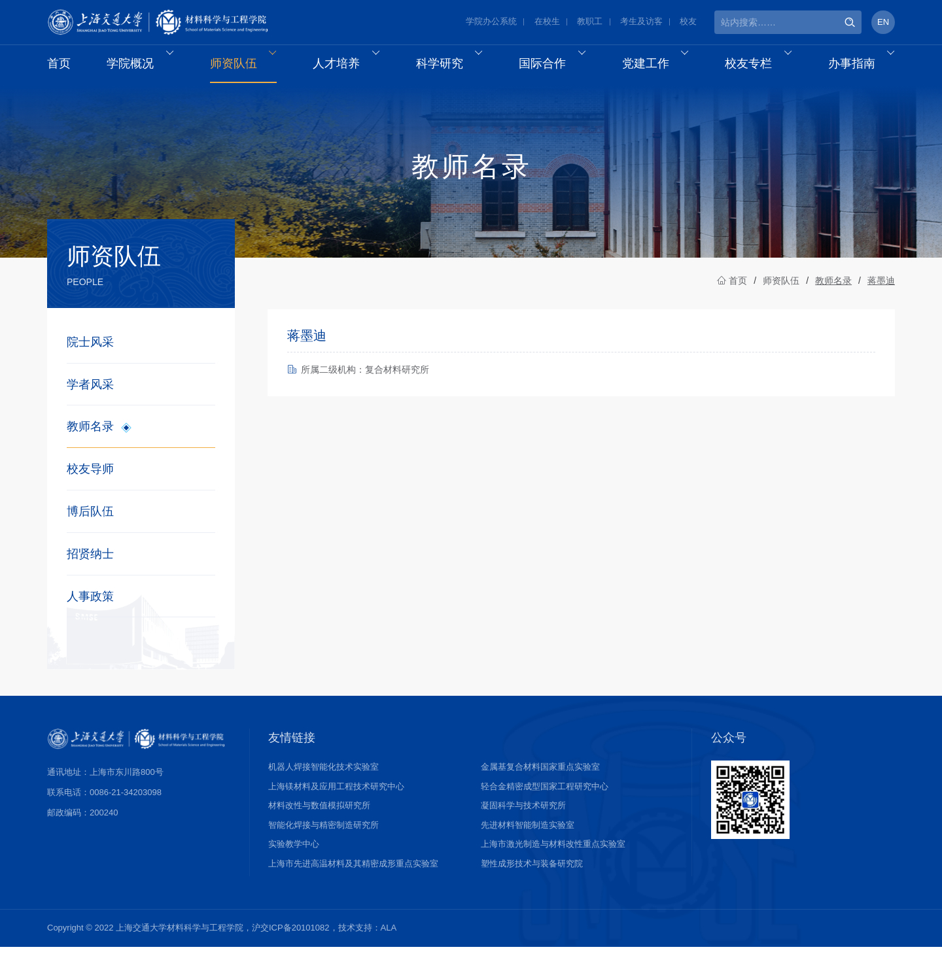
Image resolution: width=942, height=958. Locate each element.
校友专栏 (763, 66)
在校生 (547, 22)
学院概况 (145, 66)
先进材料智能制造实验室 (527, 835)
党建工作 (660, 66)
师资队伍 (247, 66)
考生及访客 (641, 22)
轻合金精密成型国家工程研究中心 (544, 797)
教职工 (589, 22)
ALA (389, 939)
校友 (688, 22)
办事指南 (866, 66)
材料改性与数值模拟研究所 (319, 816)
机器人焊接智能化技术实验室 (323, 778)
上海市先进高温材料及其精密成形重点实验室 (353, 874)
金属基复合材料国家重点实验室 (540, 778)
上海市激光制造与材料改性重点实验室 (553, 855)
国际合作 (557, 66)
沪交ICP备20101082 (291, 939)
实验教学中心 (293, 855)
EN (883, 22)
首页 (59, 66)
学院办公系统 (491, 22)
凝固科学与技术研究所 (523, 816)
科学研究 (454, 66)
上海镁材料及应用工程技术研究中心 (336, 797)
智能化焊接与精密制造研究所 (323, 835)
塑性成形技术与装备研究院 (532, 874)
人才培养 (351, 66)
